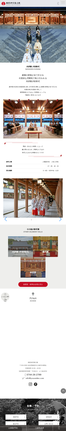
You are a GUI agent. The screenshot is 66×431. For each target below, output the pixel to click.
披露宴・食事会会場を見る (33, 284)
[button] (29, 219)
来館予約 (13, 428)
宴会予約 (16, 424)
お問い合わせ (49, 424)
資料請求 (39, 428)
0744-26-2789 (34, 374)
